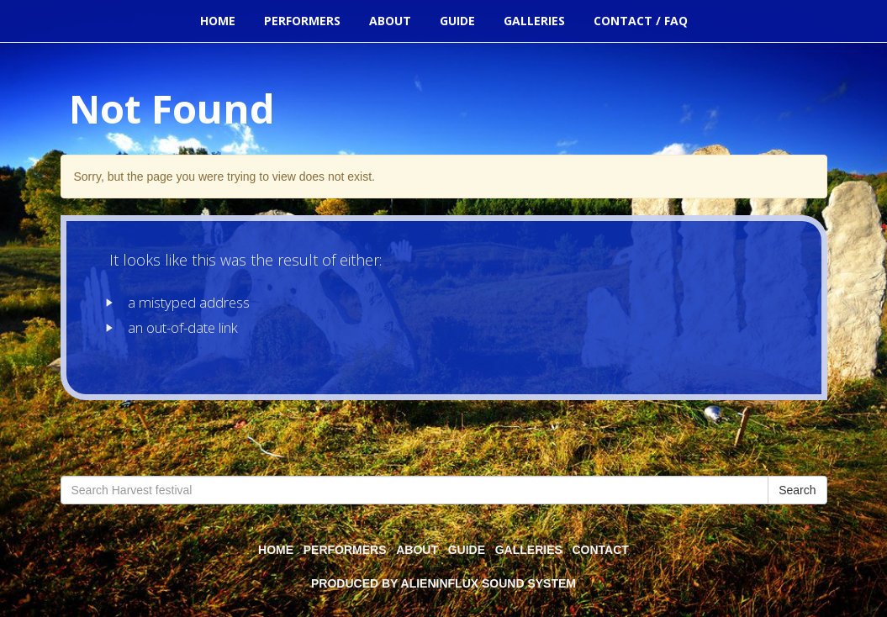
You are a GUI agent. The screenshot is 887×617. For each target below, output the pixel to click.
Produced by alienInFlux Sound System (443, 583)
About (390, 21)
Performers (302, 21)
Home (217, 21)
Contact (601, 549)
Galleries (534, 21)
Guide (457, 21)
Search (797, 490)
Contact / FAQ (641, 21)
